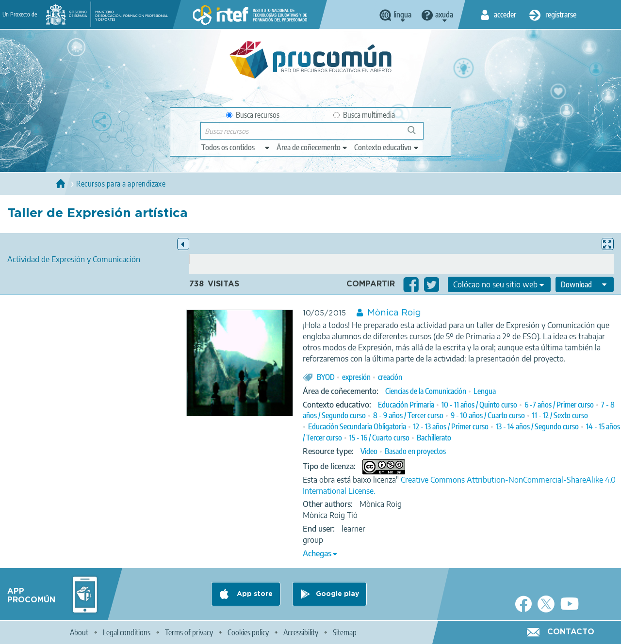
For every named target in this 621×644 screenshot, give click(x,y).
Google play (337, 594)
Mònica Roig (394, 313)
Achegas (317, 553)
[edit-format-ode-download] (585, 284)
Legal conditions (126, 632)
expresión (356, 377)
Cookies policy (248, 632)
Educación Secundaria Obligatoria (357, 426)
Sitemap (345, 632)
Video (368, 451)
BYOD (326, 377)
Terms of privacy (189, 632)
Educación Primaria (406, 404)
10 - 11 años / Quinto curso (479, 404)
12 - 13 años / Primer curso (451, 426)
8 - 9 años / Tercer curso (408, 415)
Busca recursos (252, 115)
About (79, 632)
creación (390, 377)
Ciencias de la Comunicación (425, 391)
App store (254, 594)
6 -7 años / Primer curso (559, 404)
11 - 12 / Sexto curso (560, 415)
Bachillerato (434, 437)
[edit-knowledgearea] (312, 147)
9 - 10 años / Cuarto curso (488, 415)
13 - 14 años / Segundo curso (537, 426)
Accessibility (300, 632)
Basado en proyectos (415, 451)
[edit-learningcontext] (387, 147)
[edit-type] (236, 147)
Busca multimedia (364, 115)
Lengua (485, 391)
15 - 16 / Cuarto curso (379, 437)
